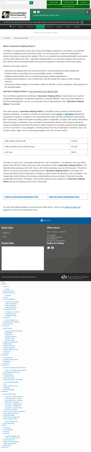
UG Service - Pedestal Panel (13, 404)
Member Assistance (11, 336)
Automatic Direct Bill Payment (13, 331)
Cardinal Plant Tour (8, 376)
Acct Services (30, 26)
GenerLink (6, 433)
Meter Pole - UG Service (12, 402)
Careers (5, 297)
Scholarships (7, 361)
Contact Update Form (11, 320)
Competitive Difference (9, 309)
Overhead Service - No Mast (13, 398)
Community (40, 26)
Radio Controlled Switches (11, 441)
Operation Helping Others (10, 359)
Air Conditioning (8, 429)
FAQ (4, 384)
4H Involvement (7, 357)
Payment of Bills (9, 340)
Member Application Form (10, 349)
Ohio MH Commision (11, 409)
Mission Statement (10, 305)
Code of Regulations (9, 299)
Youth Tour (6, 363)
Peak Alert (6, 387)
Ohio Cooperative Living (15, 128)
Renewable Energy (10, 315)
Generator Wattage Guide (12, 436)
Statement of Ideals (10, 307)
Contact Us (6, 232)
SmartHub (6, 353)
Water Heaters (7, 445)
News (4, 236)
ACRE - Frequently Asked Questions (15, 370)
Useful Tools (77, 26)
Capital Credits (7, 344)
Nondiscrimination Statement (11, 322)
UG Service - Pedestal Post (13, 406)
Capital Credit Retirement (10, 342)
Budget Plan (8, 334)
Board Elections (7, 374)
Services (68, 26)
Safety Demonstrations (10, 443)
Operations (60, 26)
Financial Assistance (9, 345)
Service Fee (6, 351)
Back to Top (47, 220)
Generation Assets (10, 314)
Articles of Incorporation (12, 302)
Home (14, 26)
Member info (50, 26)
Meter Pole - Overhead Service (14, 396)
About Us (21, 26)
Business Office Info (9, 293)
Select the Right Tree (11, 421)
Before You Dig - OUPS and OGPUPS (14, 411)
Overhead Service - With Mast (14, 400)
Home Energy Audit (9, 440)
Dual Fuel (6, 431)
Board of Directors (8, 291)
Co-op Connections (8, 377)
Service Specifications (9, 394)
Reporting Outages (8, 415)
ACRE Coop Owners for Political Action (14, 367)
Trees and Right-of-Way (10, 419)
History (7, 289)
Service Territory (8, 324)
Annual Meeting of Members (11, 372)
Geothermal (6, 428)
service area (29, 101)
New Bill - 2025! (9, 338)
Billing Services (7, 328)
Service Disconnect (8, 423)
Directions (8, 295)
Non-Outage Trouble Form (10, 413)
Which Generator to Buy (12, 438)
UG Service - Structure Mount (13, 408)
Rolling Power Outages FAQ (11, 417)
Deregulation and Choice (12, 312)
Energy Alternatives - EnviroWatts (13, 379)
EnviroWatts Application (12, 382)
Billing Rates (8, 332)
